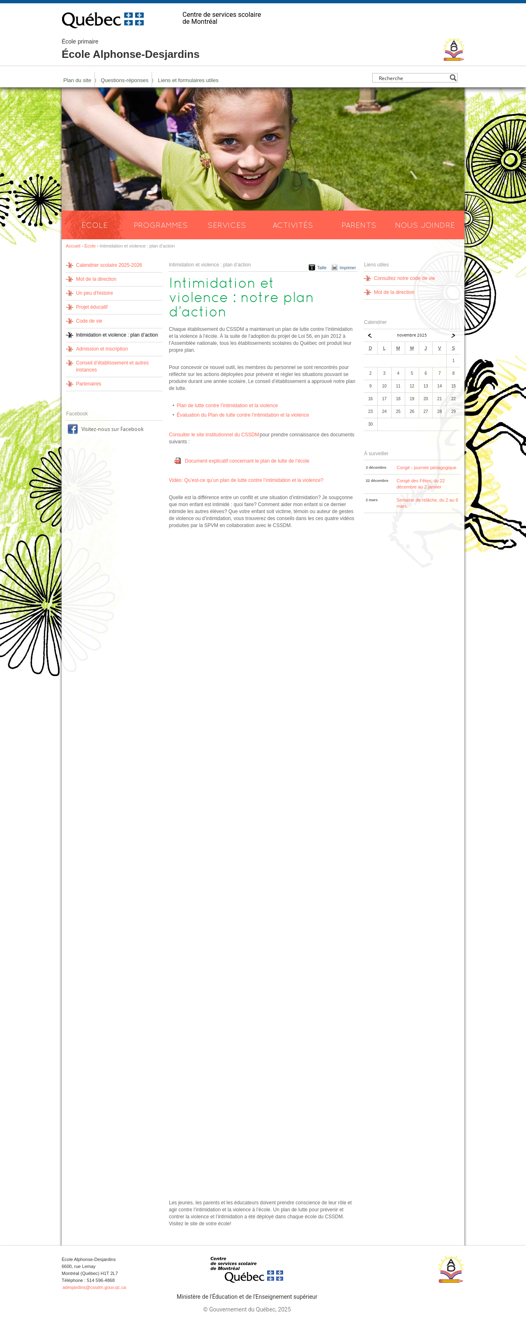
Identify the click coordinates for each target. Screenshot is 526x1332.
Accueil (73, 245)
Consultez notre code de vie (404, 278)
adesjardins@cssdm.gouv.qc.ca (94, 1287)
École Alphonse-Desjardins (131, 49)
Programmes (161, 224)
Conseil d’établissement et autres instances (112, 366)
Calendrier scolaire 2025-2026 (109, 265)
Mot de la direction (96, 279)
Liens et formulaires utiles (188, 80)
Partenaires (88, 384)
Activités (292, 224)
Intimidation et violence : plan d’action (117, 335)
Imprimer (348, 268)
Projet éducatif (92, 307)
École (94, 224)
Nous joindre (425, 224)
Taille (322, 268)
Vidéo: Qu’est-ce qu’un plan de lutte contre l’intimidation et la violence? (246, 480)
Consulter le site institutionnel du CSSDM (214, 435)
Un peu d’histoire (94, 293)
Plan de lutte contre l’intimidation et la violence (227, 405)
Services (227, 224)
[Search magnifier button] (453, 77)
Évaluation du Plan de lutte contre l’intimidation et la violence (243, 415)
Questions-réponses (124, 80)
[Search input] (413, 78)
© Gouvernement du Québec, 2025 (247, 1309)
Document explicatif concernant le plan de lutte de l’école (247, 461)
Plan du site (77, 80)
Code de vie (89, 321)
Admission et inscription (102, 349)
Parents (358, 224)
